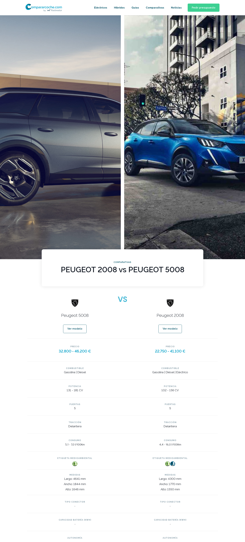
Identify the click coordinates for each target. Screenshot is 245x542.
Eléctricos (98, 7)
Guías (133, 7)
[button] (202, 7)
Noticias (174, 7)
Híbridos (117, 7)
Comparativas (153, 7)
